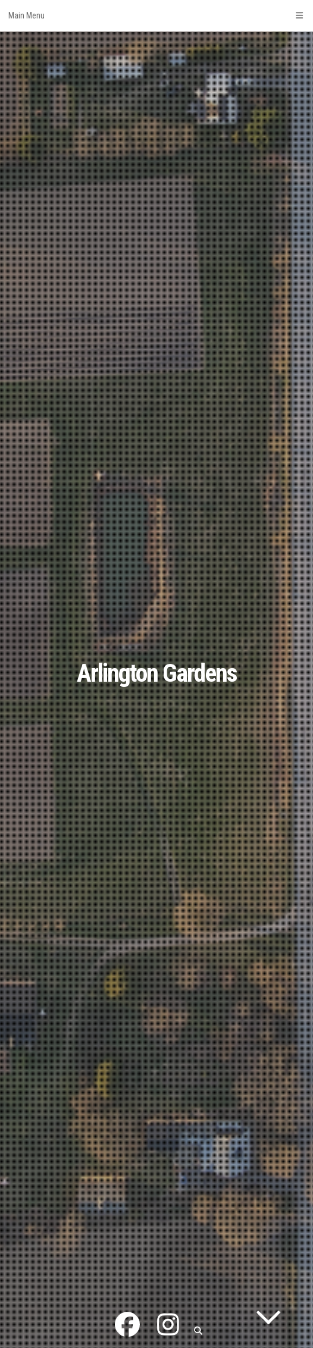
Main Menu (156, 15)
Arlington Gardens (157, 673)
